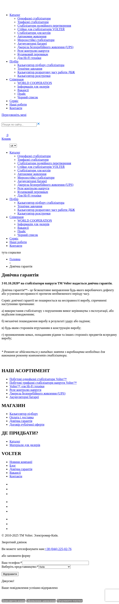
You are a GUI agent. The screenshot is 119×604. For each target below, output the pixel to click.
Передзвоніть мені (14, 114)
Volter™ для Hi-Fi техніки (27, 386)
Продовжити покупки (69, 600)
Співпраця (17, 79)
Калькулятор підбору (24, 413)
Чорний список (27, 97)
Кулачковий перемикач (32, 54)
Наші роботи (18, 104)
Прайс (21, 93)
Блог (13, 465)
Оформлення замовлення (41, 600)
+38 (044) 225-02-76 (58, 549)
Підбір (14, 61)
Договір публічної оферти (27, 424)
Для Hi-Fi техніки (29, 58)
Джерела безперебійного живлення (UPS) (45, 47)
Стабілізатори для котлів (34, 32)
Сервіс (14, 101)
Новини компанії (21, 462)
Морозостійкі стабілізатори (36, 40)
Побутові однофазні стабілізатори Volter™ (38, 379)
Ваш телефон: (12, 562)
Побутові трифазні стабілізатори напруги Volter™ (43, 382)
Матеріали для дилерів (25, 445)
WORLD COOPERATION (34, 83)
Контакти (16, 108)
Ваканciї (23, 90)
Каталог (15, 15)
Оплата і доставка (22, 417)
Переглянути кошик (13, 600)
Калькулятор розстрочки (34, 75)
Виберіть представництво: (20, 566)
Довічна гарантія (21, 421)
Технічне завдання (29, 68)
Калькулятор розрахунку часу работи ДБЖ (46, 72)
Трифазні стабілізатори (33, 22)
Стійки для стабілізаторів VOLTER (41, 29)
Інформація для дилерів (33, 86)
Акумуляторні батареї (32, 43)
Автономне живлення (31, 36)
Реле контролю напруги (33, 50)
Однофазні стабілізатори (34, 18)
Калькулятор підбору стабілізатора (40, 65)
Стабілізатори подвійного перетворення (44, 25)
